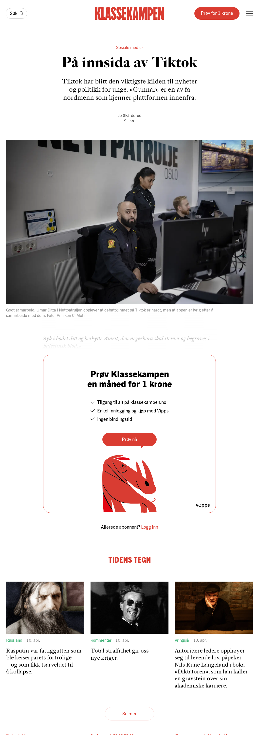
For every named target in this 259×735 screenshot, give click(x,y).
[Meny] (249, 13)
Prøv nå (129, 439)
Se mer (129, 713)
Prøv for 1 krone (217, 13)
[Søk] (16, 13)
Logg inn (149, 527)
